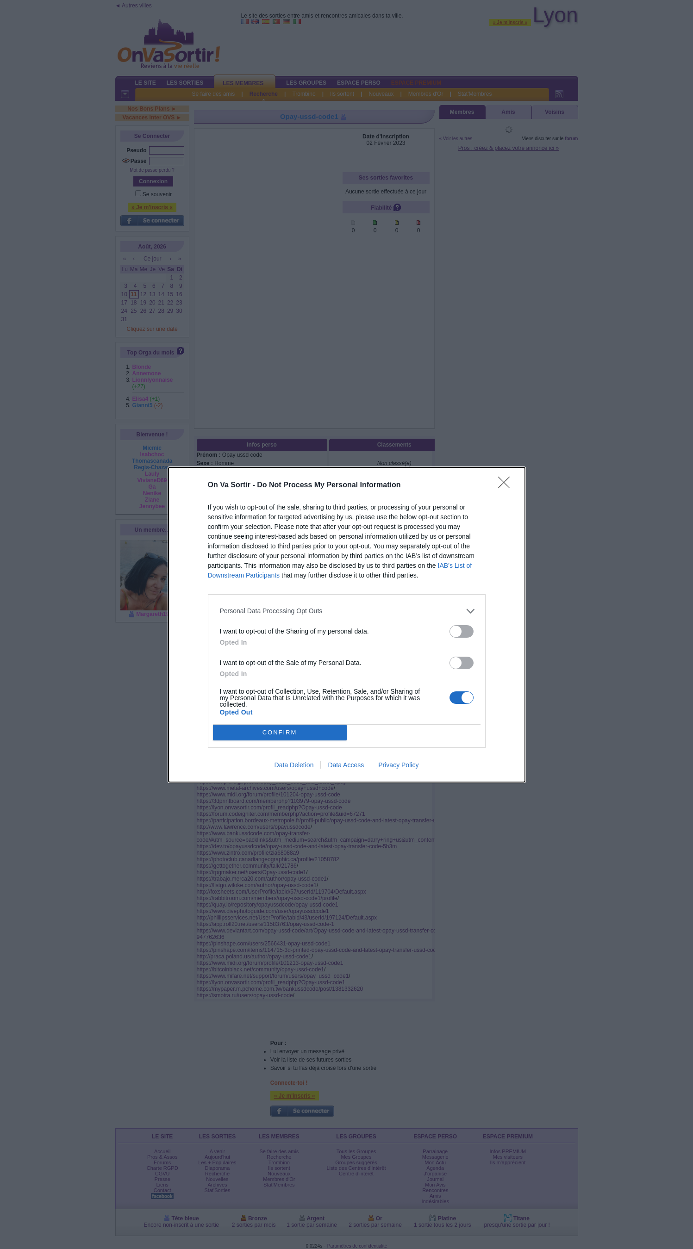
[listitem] (347, 611)
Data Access (346, 765)
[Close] (507, 485)
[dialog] (347, 624)
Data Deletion (294, 765)
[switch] (462, 631)
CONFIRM (279, 732)
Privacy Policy (398, 765)
